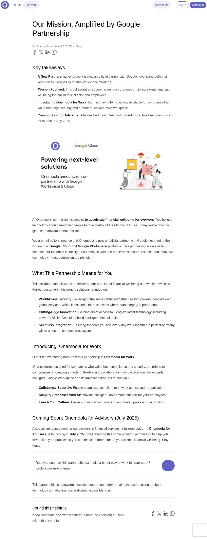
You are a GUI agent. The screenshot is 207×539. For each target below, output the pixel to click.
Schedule (198, 4)
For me (16, 4)
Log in (182, 4)
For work (30, 4)
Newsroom (162, 4)
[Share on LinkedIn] (47, 52)
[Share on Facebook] (34, 52)
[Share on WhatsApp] (54, 52)
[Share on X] (41, 52)
